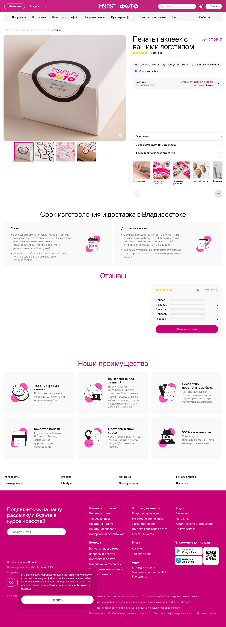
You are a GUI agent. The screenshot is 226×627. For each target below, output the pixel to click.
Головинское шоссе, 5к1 (149, 572)
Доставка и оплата (102, 559)
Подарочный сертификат (106, 534)
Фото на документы (146, 508)
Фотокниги (39, 17)
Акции (180, 508)
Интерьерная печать (152, 17)
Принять (57, 600)
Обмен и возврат (101, 574)
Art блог (66, 476)
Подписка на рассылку (105, 564)
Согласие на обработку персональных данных (171, 596)
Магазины (125, 476)
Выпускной (19, 17)
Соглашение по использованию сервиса (113, 596)
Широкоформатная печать (150, 529)
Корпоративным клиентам (107, 569)
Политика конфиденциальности (172, 613)
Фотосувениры (128, 483)
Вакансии (182, 483)
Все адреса (140, 576)
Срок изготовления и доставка (179, 144)
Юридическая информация (194, 523)
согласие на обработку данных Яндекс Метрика (58, 584)
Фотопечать (11, 476)
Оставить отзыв (187, 329)
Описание (179, 136)
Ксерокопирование (145, 513)
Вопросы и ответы (102, 554)
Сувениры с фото (122, 17)
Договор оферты (207, 613)
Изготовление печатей (148, 518)
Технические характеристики (179, 152)
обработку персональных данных (67, 581)
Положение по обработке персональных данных (118, 613)
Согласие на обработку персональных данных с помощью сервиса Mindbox (135, 607)
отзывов (156, 52)
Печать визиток (186, 476)
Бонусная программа (104, 548)
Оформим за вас (94, 17)
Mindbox (26, 588)
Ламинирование (13, 483)
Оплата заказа (185, 529)
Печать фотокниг (101, 513)
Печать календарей (102, 529)
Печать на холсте (101, 523)
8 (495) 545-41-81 (144, 568)
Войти (213, 6)
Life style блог (141, 554)
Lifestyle (66, 483)
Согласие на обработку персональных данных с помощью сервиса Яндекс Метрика (140, 601)
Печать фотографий (64, 17)
